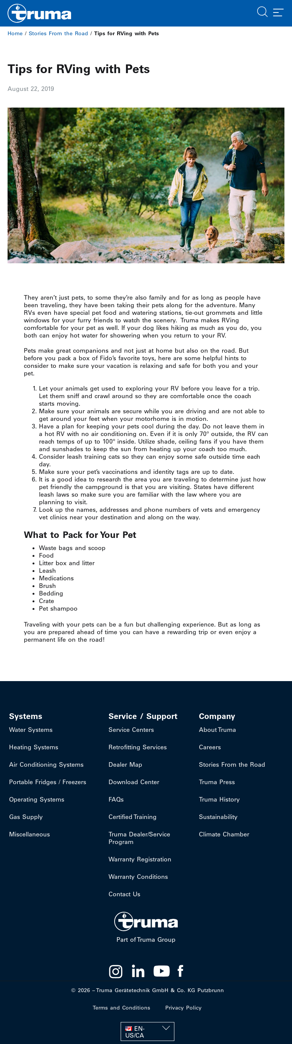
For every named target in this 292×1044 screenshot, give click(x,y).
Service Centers (131, 729)
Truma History (219, 799)
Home (15, 33)
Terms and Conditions (121, 1007)
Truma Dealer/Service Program (139, 838)
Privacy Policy (183, 1007)
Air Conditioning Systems (46, 764)
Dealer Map (125, 764)
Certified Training (133, 817)
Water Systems (31, 729)
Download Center (134, 782)
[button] (262, 11)
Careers (210, 747)
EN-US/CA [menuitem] (134, 1032)
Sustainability (218, 817)
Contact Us (124, 894)
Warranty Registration (140, 859)
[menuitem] (147, 1031)
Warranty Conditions (138, 876)
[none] (147, 1031)
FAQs (116, 799)
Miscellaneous (29, 834)
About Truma (217, 729)
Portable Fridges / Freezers (47, 782)
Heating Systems (33, 747)
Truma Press (217, 782)
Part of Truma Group (146, 939)
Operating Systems (36, 799)
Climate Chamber (224, 834)
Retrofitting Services (138, 747)
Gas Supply (26, 817)
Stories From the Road (58, 33)
